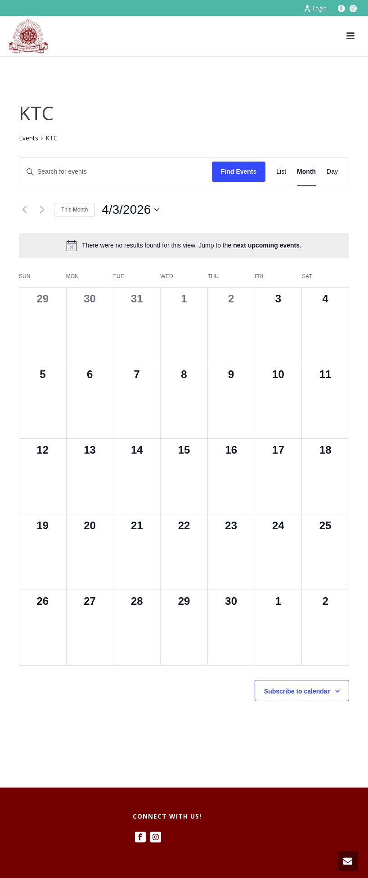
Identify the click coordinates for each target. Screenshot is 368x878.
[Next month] (41, 209)
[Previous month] (24, 209)
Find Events (238, 171)
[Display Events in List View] (281, 172)
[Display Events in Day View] (332, 172)
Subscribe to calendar (297, 691)
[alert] (184, 245)
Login (315, 8)
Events (28, 138)
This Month (74, 210)
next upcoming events (266, 245)
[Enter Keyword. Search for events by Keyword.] (115, 172)
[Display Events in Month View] (306, 172)
